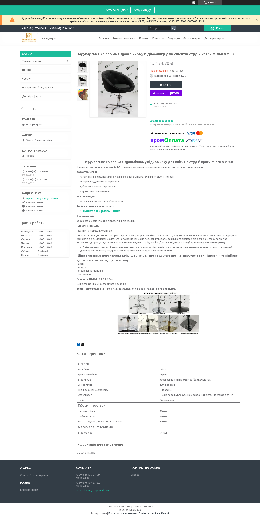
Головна (104, 38)
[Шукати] (173, 28)
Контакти (158, 38)
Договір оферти (214, 38)
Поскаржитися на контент (122, 513)
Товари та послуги (124, 38)
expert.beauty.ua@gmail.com (42, 198)
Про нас (144, 38)
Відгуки (26, 78)
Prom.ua (148, 506)
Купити (167, 84)
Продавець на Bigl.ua (130, 510)
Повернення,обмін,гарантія (37, 87)
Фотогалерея (191, 38)
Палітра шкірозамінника (101, 211)
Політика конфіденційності (154, 513)
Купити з (167, 93)
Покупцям (174, 38)
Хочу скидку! (142, 10)
